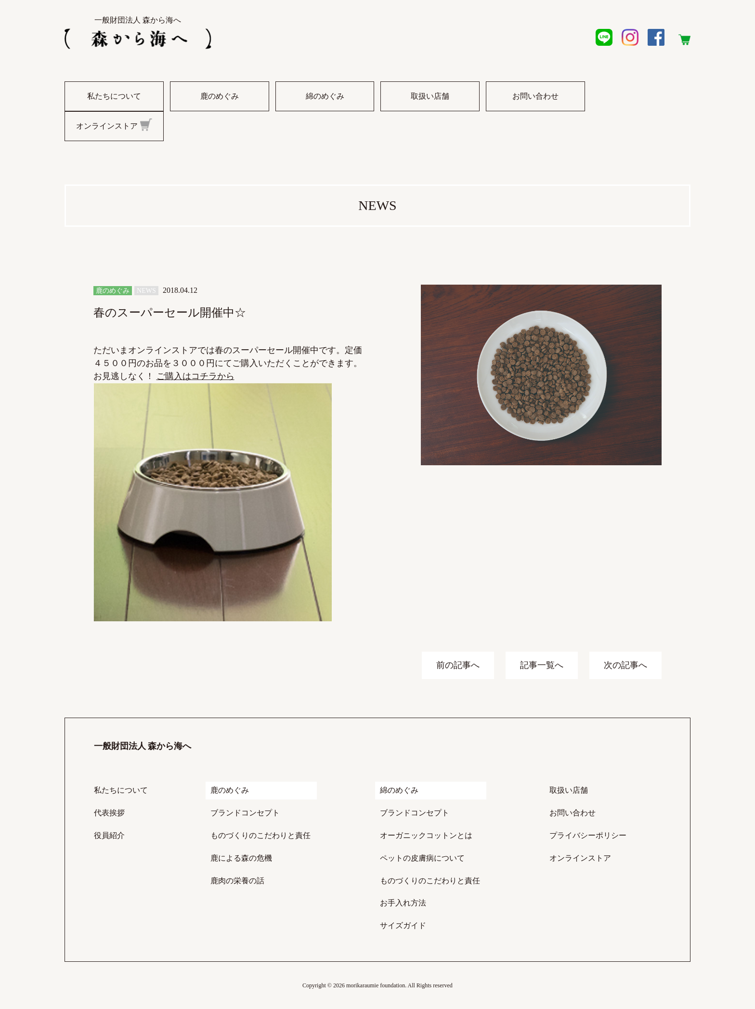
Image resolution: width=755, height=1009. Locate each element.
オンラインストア (114, 124)
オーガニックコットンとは (426, 835)
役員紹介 (109, 835)
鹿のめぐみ (219, 96)
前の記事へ (458, 665)
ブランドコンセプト (245, 813)
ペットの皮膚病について (422, 858)
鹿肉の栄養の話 (237, 881)
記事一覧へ (541, 665)
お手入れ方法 (403, 903)
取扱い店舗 (430, 96)
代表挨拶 (109, 813)
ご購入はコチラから (195, 376)
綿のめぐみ (325, 96)
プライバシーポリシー (587, 835)
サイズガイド (403, 925)
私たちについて (114, 96)
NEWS (146, 290)
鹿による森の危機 (241, 858)
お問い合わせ (535, 96)
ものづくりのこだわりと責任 (260, 835)
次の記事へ (625, 665)
